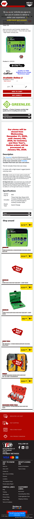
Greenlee (8, 157)
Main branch (7, 81)
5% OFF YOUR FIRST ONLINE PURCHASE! (17, 514)
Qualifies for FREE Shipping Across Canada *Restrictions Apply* (23, 72)
